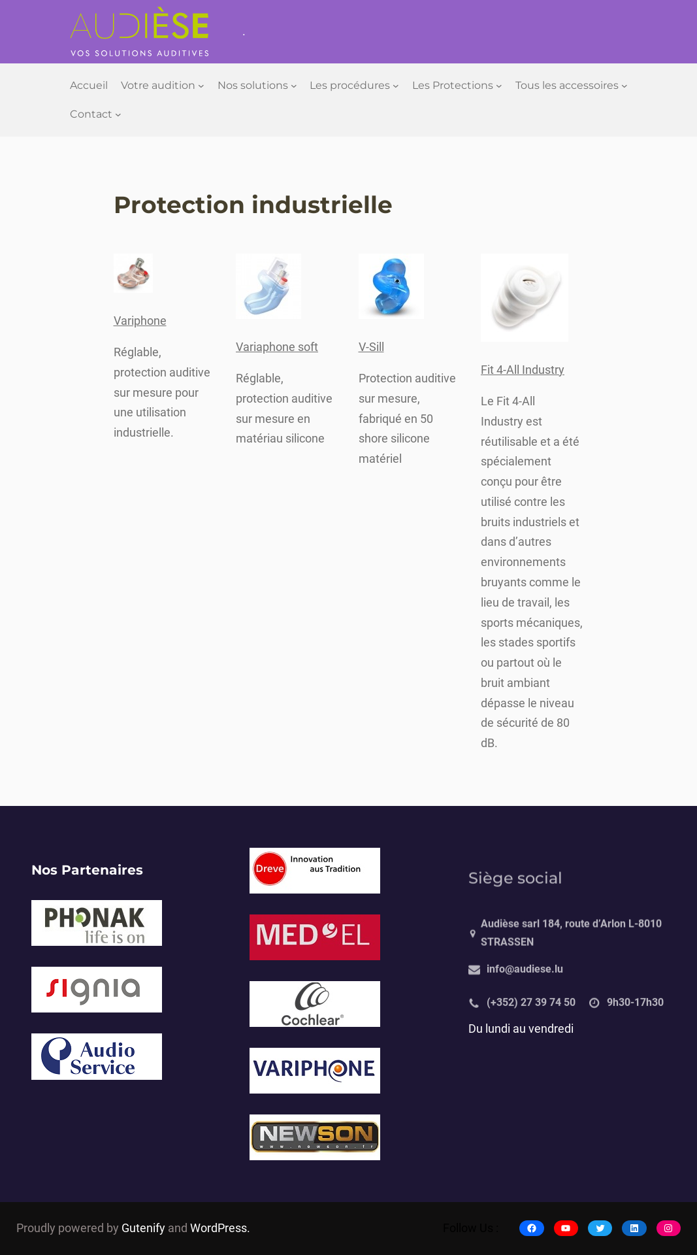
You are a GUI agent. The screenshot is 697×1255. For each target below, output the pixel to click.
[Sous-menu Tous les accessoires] (624, 85)
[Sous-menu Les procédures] (396, 85)
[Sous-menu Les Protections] (499, 85)
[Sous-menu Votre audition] (201, 85)
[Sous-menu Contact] (118, 114)
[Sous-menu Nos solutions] (294, 85)
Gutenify (145, 1228)
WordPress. (220, 1228)
